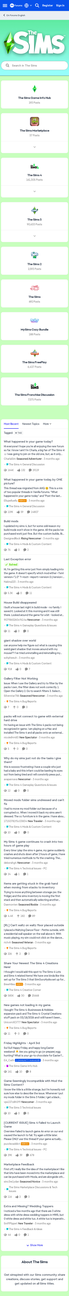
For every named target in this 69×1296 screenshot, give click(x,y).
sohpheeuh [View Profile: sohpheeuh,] (10, 657)
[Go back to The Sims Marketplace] (34, 131)
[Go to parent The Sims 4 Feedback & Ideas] (23, 1229)
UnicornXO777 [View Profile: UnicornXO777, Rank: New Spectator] (12, 1022)
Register (47, 5)
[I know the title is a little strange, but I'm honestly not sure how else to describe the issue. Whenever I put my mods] (34, 1093)
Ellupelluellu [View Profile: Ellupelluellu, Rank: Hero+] (10, 500)
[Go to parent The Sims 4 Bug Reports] (20, 701)
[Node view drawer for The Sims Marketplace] (34, 147)
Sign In (60, 5)
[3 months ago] (51, 459)
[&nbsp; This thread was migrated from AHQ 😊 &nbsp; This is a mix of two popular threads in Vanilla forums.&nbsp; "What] (34, 492)
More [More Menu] (47, 424)
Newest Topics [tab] (30, 424)
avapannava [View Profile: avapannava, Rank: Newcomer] (10, 779)
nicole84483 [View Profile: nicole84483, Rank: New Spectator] (11, 737)
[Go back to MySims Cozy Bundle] (34, 330)
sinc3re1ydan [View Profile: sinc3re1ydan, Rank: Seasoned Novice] (11, 1181)
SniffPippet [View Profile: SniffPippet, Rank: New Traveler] (10, 1223)
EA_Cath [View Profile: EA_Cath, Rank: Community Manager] (9, 1060)
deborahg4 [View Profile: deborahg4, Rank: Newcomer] (10, 862)
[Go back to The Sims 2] (34, 264)
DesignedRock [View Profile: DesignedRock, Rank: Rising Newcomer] (12, 538)
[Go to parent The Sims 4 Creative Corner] (23, 990)
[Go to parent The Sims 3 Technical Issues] (23, 1108)
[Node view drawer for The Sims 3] (34, 236)
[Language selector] (28, 5)
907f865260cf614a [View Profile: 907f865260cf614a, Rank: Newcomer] (15, 619)
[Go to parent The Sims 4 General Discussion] (25, 464)
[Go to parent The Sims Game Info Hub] (21, 1066)
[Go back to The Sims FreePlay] (34, 362)
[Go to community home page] (16, 5)
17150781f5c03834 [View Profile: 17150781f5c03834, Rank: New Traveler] (15, 821)
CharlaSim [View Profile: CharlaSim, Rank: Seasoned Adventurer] (10, 458)
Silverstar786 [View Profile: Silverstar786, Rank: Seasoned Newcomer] (11, 695)
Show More (34, 1245)
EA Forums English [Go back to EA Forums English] (14, 15)
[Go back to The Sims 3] (34, 220)
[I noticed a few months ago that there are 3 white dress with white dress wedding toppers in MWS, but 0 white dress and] (34, 1215)
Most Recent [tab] (11, 424)
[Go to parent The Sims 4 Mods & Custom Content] (28, 544)
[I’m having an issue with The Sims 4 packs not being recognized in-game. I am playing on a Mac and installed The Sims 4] (34, 729)
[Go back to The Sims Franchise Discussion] (34, 395)
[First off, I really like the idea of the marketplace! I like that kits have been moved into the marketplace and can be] (34, 1173)
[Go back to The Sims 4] (34, 175)
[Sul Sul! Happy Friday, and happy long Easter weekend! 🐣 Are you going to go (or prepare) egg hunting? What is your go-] (34, 1051)
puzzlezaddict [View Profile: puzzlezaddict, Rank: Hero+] (12, 1143)
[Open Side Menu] (5, 5)
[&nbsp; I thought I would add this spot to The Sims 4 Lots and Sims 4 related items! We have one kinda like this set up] (34, 976)
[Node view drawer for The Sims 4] (34, 191)
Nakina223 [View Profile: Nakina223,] (10, 581)
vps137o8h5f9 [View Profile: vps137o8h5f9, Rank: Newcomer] (12, 1102)
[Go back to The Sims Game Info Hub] (34, 98)
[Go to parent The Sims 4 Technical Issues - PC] (26, 868)
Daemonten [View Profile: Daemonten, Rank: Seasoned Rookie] (11, 904)
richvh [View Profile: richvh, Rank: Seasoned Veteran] (7, 942)
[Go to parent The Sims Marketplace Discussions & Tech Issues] (35, 1189)
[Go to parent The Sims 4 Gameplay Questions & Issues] (31, 625)
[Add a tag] (18, 433)
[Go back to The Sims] (34, 297)
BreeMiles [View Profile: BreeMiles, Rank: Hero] (9, 984)
